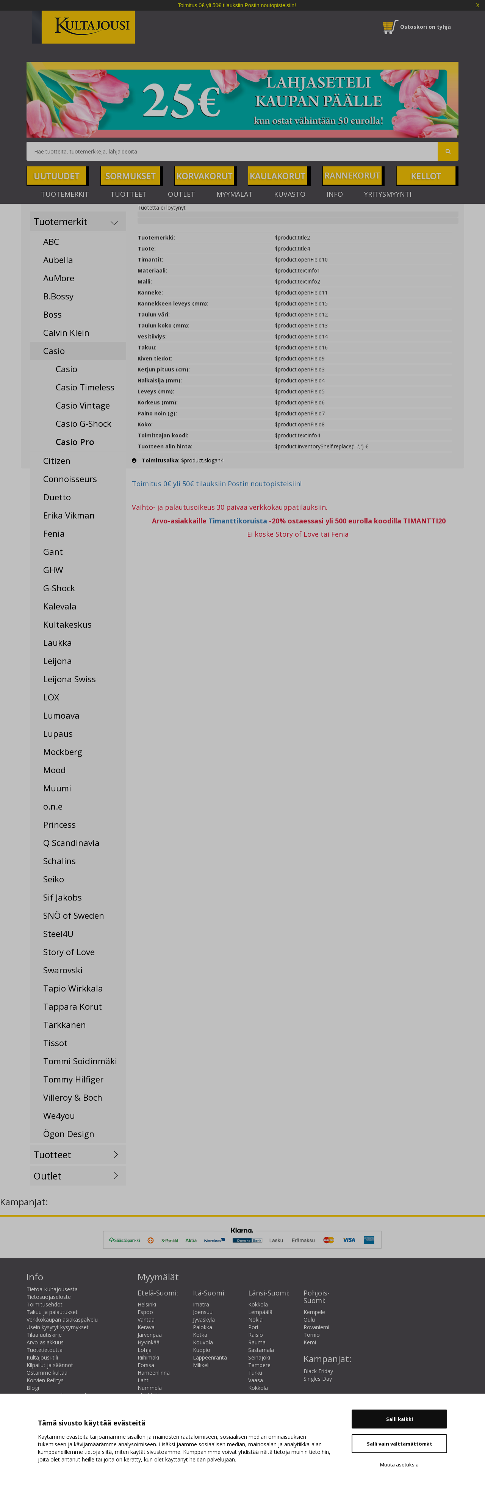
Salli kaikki (399, 1419)
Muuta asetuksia (399, 1464)
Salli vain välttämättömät (399, 1443)
